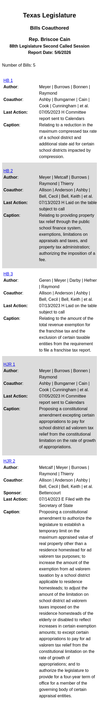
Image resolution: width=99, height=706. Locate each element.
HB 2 (8, 171)
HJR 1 (9, 364)
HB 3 (8, 274)
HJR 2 (9, 461)
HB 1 (8, 80)
